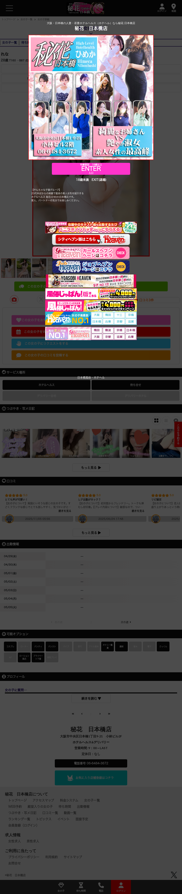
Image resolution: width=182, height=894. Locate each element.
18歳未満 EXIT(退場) (91, 180)
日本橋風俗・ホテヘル (91, 377)
